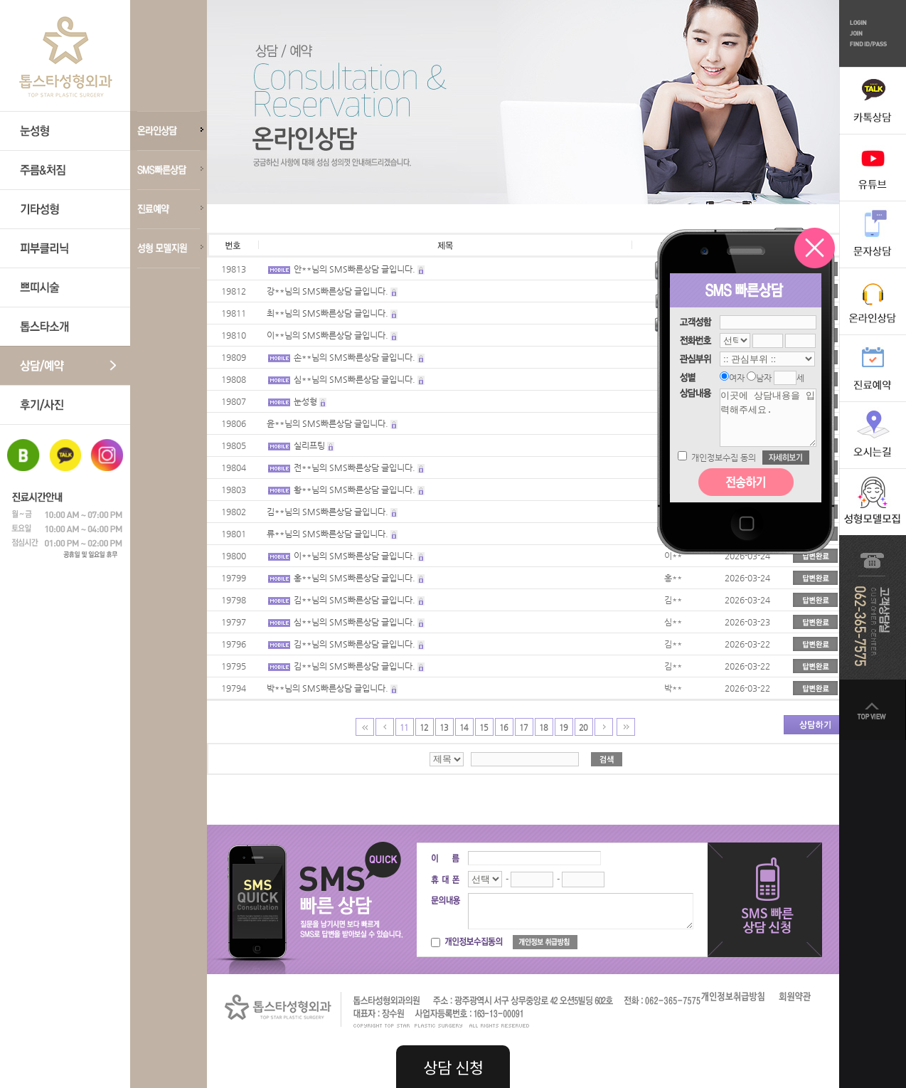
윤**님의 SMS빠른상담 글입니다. (327, 423)
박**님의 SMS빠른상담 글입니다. (327, 688)
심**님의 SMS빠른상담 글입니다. (354, 379)
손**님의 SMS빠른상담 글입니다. (354, 357)
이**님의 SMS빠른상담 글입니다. (327, 335)
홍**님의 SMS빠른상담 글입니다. (354, 578)
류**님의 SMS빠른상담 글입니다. (327, 534)
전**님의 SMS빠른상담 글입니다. (354, 467)
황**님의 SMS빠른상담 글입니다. (354, 490)
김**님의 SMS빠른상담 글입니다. (327, 512)
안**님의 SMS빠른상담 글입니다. (354, 269)
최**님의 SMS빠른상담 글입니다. (327, 313)
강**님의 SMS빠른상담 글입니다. (327, 291)
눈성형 (305, 401)
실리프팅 (309, 445)
